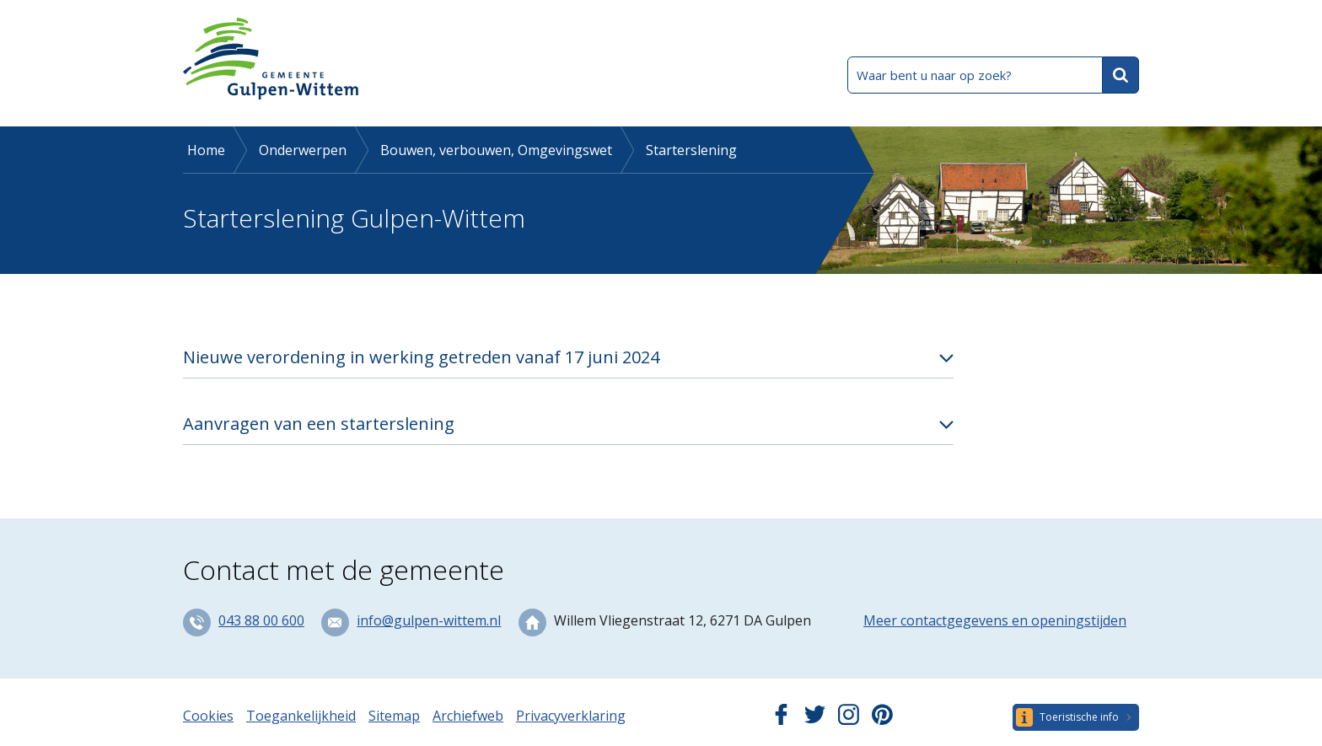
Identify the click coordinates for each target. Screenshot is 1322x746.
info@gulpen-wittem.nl (429, 620)
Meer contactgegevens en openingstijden (994, 620)
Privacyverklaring (571, 715)
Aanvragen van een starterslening (318, 423)
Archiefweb (468, 715)
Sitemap (394, 715)
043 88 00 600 (261, 620)
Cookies (208, 715)
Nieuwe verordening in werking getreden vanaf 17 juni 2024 (421, 357)
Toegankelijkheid (301, 715)
